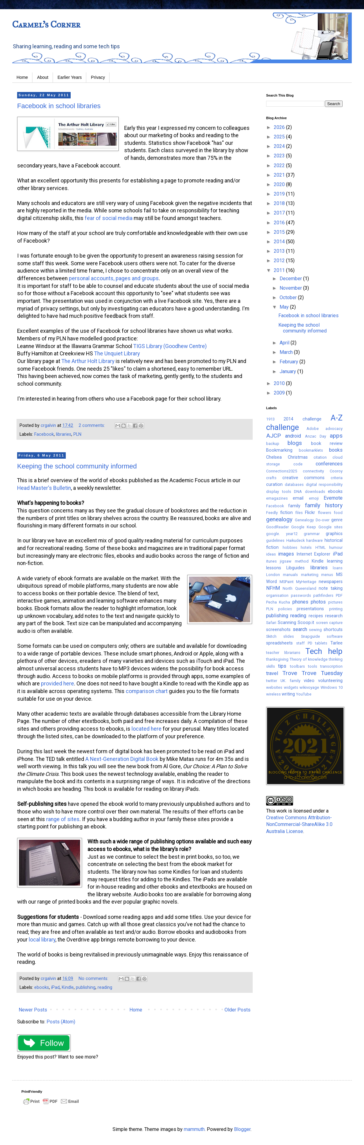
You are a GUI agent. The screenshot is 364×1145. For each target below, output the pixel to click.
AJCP (273, 435)
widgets (291, 687)
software (335, 636)
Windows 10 (332, 687)
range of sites (63, 819)
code (298, 464)
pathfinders (323, 595)
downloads (315, 491)
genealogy (279, 519)
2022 (280, 165)
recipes (316, 615)
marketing (309, 574)
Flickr (310, 512)
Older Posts (238, 1010)
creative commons (303, 477)
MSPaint (287, 581)
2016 (280, 223)
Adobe (312, 428)
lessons (273, 568)
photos (318, 602)
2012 (280, 260)
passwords (301, 595)
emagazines (277, 498)
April (285, 343)
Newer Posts (33, 1010)
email (298, 498)
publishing (85, 987)
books (336, 450)
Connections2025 (281, 471)
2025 (280, 137)
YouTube (303, 694)
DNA (298, 491)
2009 (280, 393)
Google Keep (303, 527)
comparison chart (147, 691)
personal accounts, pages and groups (114, 278)
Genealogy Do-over (312, 520)
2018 (280, 203)
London (273, 574)
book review (327, 443)
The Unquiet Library (117, 353)
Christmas (298, 457)
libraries (63, 434)
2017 (280, 213)
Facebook (44, 434)
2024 (280, 146)
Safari (271, 622)
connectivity (313, 471)
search (300, 629)
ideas (271, 554)
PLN (77, 434)
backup (272, 443)
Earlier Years (70, 77)
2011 (280, 270)
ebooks (41, 987)
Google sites (330, 527)
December (291, 278)
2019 (280, 194)
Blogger (242, 1129)
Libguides (295, 568)
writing (288, 694)
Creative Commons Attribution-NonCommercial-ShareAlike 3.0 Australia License (299, 824)
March (287, 352)
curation (274, 484)
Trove (289, 673)
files (299, 512)
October (289, 297)
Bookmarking (279, 450)
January (288, 371)
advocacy (334, 428)
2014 (280, 241)
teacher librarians (283, 652)
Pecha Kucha (278, 602)
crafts (271, 477)
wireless (273, 694)
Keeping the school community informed (77, 466)
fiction (286, 512)
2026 (280, 127)
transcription (331, 666)
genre (337, 520)
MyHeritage (306, 581)
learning (335, 561)
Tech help (324, 651)
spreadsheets (279, 643)
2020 (280, 184)
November (291, 288)
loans (338, 568)
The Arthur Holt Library (88, 361)
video (309, 680)
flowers (324, 512)
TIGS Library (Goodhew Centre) (170, 346)
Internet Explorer (313, 554)
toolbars (297, 666)
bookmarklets (311, 450)
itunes (271, 561)
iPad (55, 987)
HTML (320, 547)
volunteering (330, 680)
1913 (270, 419)
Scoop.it (306, 622)
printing (336, 609)
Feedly (272, 512)
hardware (314, 540)
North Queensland (299, 588)
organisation (277, 595)
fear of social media (108, 218)
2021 (280, 175)
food (338, 512)
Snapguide (310, 636)
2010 (280, 383)
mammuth (194, 1129)
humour (336, 547)
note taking (331, 588)
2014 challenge (302, 419)
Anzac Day (315, 436)
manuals (290, 574)
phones (300, 602)
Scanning (287, 622)
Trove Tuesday (322, 673)
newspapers (331, 581)
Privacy (98, 77)
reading (105, 987)
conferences (329, 464)
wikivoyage (309, 687)
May (285, 307)
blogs (295, 442)
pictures (335, 602)
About (42, 77)
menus (327, 574)
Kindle (68, 987)
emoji (314, 498)
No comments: (94, 978)
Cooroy (336, 471)
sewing (315, 629)
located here (147, 729)
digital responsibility (324, 484)
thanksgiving (277, 659)
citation (320, 457)
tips (282, 666)
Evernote (333, 498)
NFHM (273, 588)
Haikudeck (295, 540)
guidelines (275, 540)
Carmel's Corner (46, 24)
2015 (280, 232)
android (293, 436)
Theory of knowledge (309, 659)
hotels (306, 547)
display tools (278, 491)
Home (22, 77)
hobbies (290, 547)
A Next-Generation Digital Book (121, 759)
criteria (337, 477)
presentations (310, 608)
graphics (334, 533)
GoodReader (277, 527)
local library (42, 940)
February (289, 362)
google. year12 (282, 533)
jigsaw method (294, 561)
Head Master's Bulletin (44, 488)
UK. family (290, 680)
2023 (280, 156)
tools (312, 666)
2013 (280, 251)
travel (272, 673)
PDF (339, 595)
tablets (321, 643)
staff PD (304, 643)
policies (285, 609)
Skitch (271, 636)
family (294, 505)
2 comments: (92, 425)
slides (288, 636)
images (286, 554)
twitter (271, 680)
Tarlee (336, 643)
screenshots (278, 629)
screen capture (329, 622)
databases (294, 484)
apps (336, 435)
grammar (312, 533)
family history (324, 505)
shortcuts (333, 629)
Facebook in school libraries (59, 106)
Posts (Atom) (60, 1022)
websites (274, 687)
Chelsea (274, 457)
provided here (57, 684)
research (334, 615)
